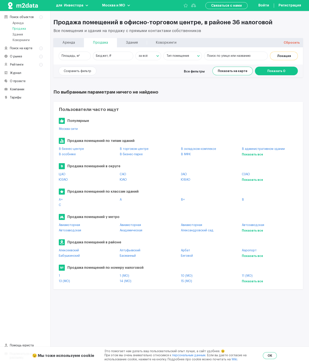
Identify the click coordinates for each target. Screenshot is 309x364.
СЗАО (246, 174)
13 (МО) (64, 281)
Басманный (128, 255)
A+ (61, 199)
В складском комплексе (198, 149)
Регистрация (290, 5)
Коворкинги (21, 40)
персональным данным (188, 355)
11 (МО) (247, 275)
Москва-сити (68, 129)
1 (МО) (124, 275)
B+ (183, 199)
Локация (284, 55)
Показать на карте (232, 70)
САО (123, 174)
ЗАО (184, 174)
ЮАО (123, 179)
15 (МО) (186, 281)
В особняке (67, 154)
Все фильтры (194, 71)
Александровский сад (197, 230)
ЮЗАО (63, 179)
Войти (263, 5)
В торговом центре (134, 149)
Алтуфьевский (130, 250)
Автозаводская (253, 225)
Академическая (131, 230)
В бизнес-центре (71, 149)
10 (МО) (186, 275)
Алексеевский (69, 250)
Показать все (252, 154)
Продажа (19, 28)
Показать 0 (276, 70)
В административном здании (263, 149)
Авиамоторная (69, 225)
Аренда (18, 23)
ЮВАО (185, 179)
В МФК (186, 154)
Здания (17, 34)
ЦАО (62, 174)
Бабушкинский (69, 255)
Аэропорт (249, 250)
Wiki (234, 359)
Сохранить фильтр (77, 71)
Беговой (187, 255)
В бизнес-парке (131, 154)
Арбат (185, 250)
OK (270, 355)
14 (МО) (125, 281)
